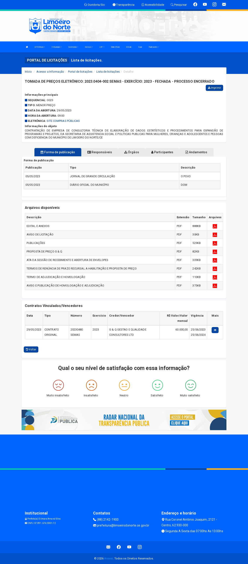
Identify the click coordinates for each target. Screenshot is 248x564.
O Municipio (57, 47)
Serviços (89, 47)
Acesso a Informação (50, 71)
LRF (101, 47)
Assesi (108, 558)
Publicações (154, 47)
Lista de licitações (108, 71)
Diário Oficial (115, 47)
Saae (140, 47)
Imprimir (214, 87)
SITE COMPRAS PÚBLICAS (63, 121)
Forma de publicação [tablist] (58, 152)
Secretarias (73, 47)
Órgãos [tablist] (131, 152)
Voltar (31, 349)
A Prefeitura (40, 47)
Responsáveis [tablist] (99, 152)
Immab (129, 47)
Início (28, 71)
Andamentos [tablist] (196, 152)
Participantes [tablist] (162, 152)
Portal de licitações (80, 71)
